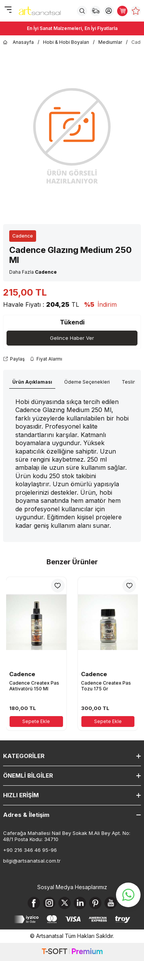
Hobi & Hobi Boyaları (66, 42)
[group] (72, 135)
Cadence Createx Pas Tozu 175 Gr (106, 686)
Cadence (22, 236)
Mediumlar (110, 42)
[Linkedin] (80, 903)
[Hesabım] (109, 11)
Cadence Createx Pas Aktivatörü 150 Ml (34, 686)
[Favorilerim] (136, 11)
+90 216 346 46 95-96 (30, 850)
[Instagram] (49, 903)
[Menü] (8, 10)
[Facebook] (34, 903)
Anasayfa (18, 42)
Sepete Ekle (36, 721)
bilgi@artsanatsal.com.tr (32, 861)
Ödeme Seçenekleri (87, 382)
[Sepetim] (122, 11)
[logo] (40, 10)
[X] (64, 903)
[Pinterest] (95, 903)
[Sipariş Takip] (95, 11)
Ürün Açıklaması (32, 382)
